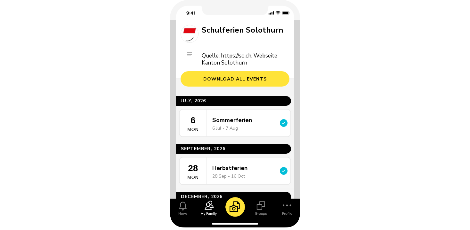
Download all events (235, 79)
